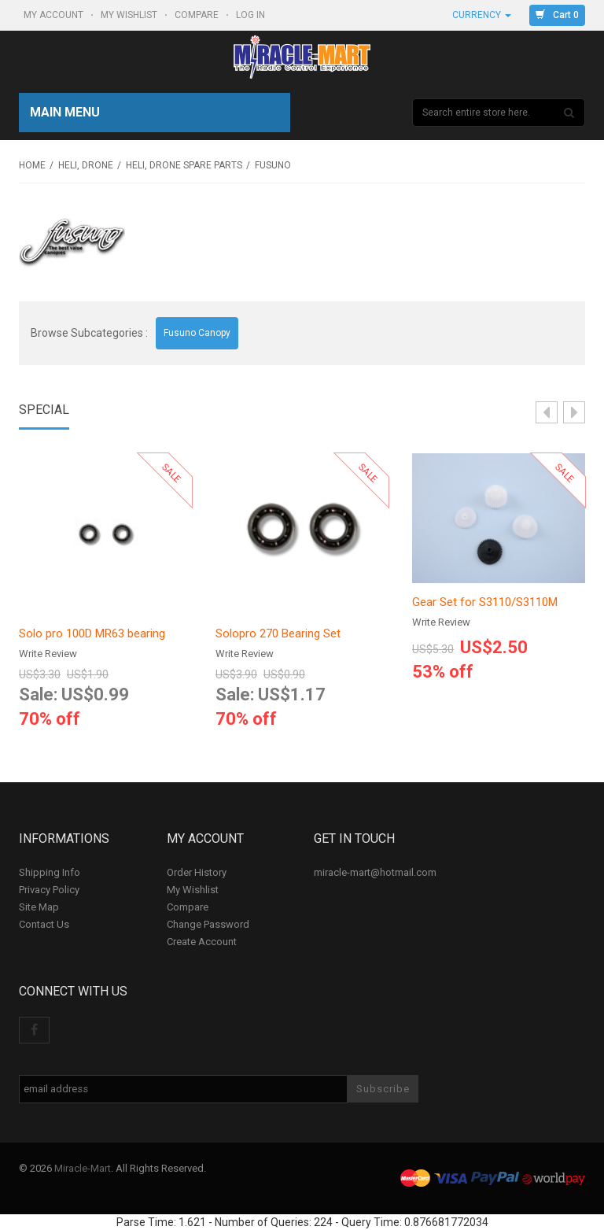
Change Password (208, 924)
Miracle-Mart (82, 1168)
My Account (55, 14)
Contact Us (44, 924)
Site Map (39, 907)
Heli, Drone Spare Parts (184, 165)
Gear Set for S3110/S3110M (485, 602)
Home (32, 165)
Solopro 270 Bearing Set (278, 633)
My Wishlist (130, 14)
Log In (251, 14)
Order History (196, 872)
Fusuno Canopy (197, 332)
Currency (481, 14)
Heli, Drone (85, 165)
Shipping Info (49, 872)
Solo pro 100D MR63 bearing (92, 633)
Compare (198, 14)
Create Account (202, 941)
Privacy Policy (49, 890)
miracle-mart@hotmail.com (375, 872)
